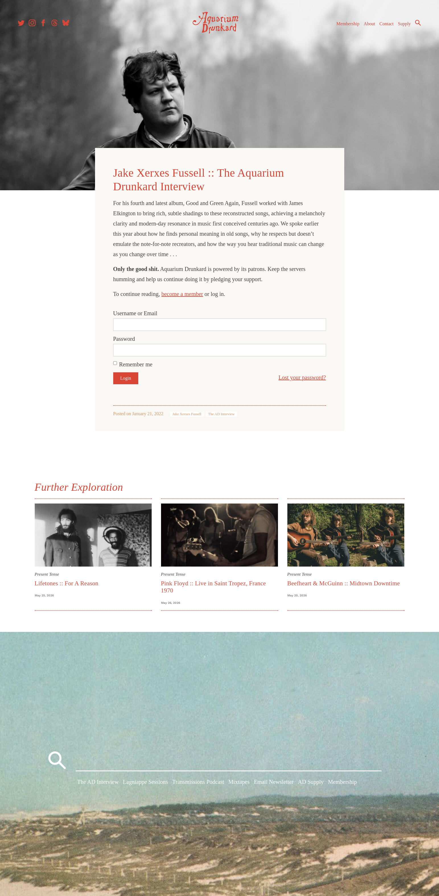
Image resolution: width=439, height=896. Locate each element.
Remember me (135, 363)
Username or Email (135, 312)
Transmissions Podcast (198, 783)
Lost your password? (302, 376)
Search (416, 24)
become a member (182, 293)
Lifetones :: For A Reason (66, 582)
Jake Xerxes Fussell (186, 413)
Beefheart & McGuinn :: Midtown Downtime (343, 582)
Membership (346, 25)
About (367, 25)
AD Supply (311, 783)
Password (124, 338)
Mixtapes (239, 783)
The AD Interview (221, 413)
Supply (402, 25)
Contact (385, 25)
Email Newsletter (273, 783)
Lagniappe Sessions (145, 783)
